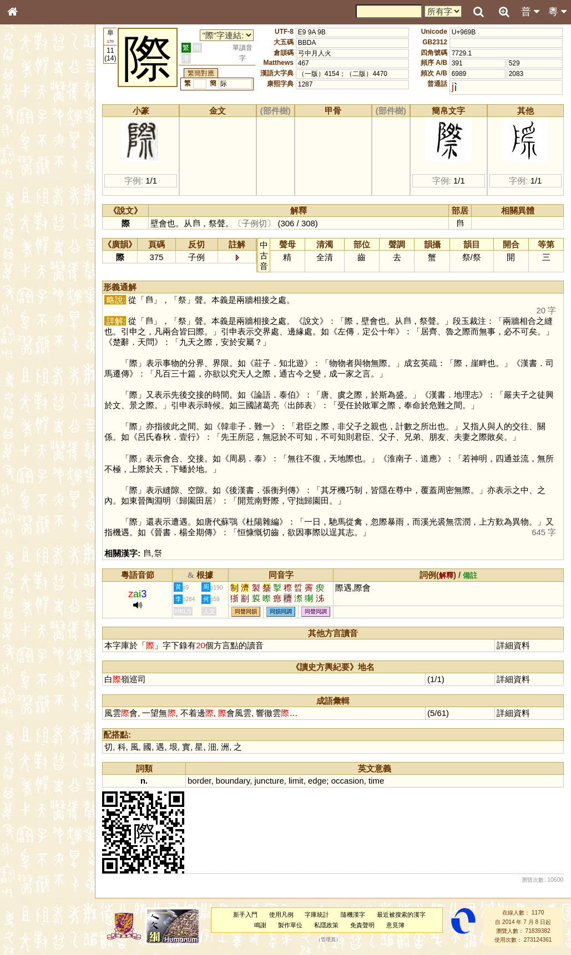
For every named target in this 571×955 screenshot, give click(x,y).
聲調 (52, 297)
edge (318, 780)
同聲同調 (317, 612)
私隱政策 (327, 925)
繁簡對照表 (30, 380)
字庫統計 (317, 914)
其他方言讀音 (34, 318)
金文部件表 (30, 181)
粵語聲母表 (30, 231)
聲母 (22, 297)
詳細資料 (513, 645)
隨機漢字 (353, 914)
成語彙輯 (27, 369)
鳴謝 (261, 925)
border (200, 780)
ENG (49, 122)
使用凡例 (281, 914)
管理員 (328, 940)
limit (297, 780)
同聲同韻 (247, 612)
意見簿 (395, 925)
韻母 (37, 297)
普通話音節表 (34, 308)
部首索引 (27, 149)
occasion (348, 780)
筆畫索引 (27, 159)
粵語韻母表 (30, 242)
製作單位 (291, 925)
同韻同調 (282, 612)
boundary (233, 780)
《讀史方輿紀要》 (40, 359)
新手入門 (246, 914)
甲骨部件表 (30, 170)
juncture (270, 780)
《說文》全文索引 (40, 348)
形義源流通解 (34, 191)
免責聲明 (362, 925)
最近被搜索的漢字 (401, 914)
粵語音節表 (30, 221)
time (377, 780)
